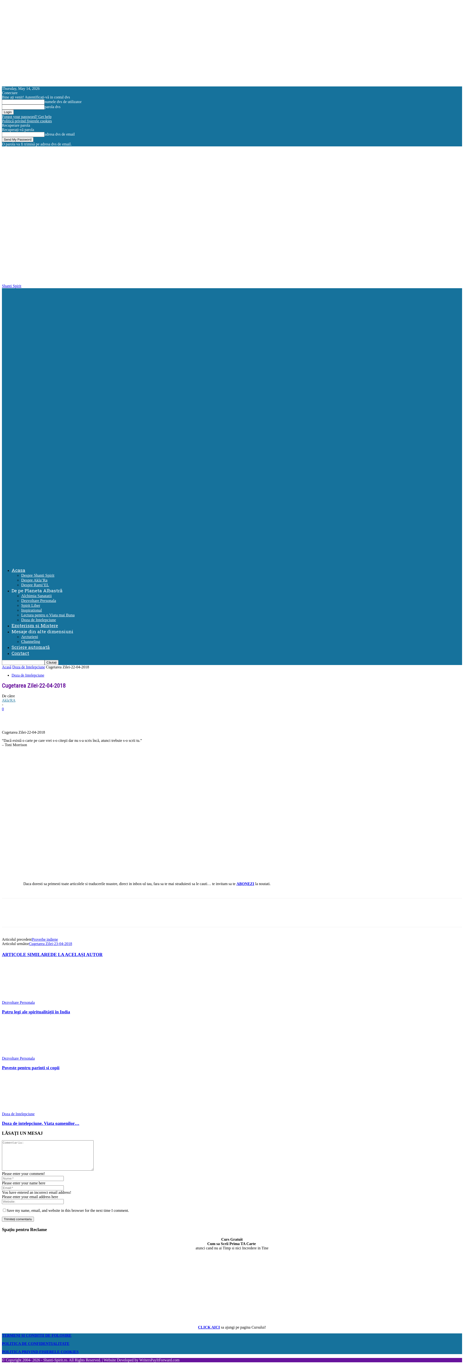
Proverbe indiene (45, 939)
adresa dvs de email (60, 134)
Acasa (18, 570)
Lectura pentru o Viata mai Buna (48, 615)
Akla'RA (8, 700)
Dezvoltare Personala (38, 600)
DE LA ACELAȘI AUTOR (77, 954)
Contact (20, 653)
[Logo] (233, 423)
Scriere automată (31, 647)
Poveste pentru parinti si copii (30, 1067)
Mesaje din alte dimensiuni (42, 631)
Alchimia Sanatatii (36, 596)
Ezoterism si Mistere (35, 625)
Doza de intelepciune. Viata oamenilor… (40, 1123)
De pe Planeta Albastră (37, 590)
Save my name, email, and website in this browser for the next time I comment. (68, 1216)
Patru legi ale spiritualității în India (36, 1011)
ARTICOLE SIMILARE (26, 954)
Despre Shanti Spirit (37, 575)
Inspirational (31, 610)
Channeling (30, 641)
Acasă (6, 667)
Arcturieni (29, 636)
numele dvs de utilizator (63, 102)
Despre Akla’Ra (34, 580)
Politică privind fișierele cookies (27, 121)
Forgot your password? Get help (27, 117)
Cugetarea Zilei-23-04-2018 (50, 944)
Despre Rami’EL (35, 585)
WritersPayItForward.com (159, 1366)
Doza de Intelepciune (38, 620)
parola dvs (52, 107)
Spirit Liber (30, 605)
